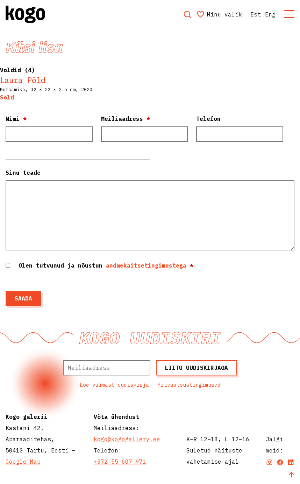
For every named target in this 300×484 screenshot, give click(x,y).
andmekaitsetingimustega (146, 265)
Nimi (16, 118)
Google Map (23, 461)
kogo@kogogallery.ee (127, 439)
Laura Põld (22, 80)
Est (255, 14)
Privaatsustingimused (189, 384)
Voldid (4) (17, 70)
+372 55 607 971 (120, 461)
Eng (270, 14)
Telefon (208, 118)
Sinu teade (23, 172)
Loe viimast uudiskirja (114, 384)
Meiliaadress (125, 118)
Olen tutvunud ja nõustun (106, 265)
